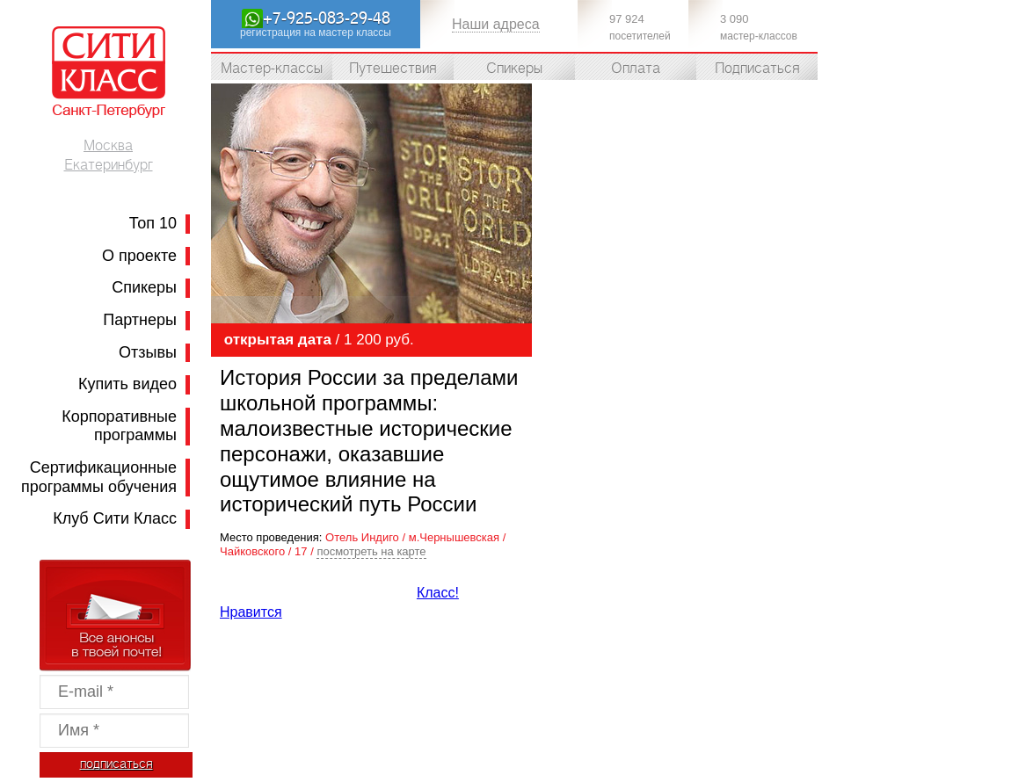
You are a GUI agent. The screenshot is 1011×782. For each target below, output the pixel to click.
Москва (108, 146)
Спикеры (144, 287)
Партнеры (140, 320)
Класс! (438, 592)
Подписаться (757, 68)
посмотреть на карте (370, 551)
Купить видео (127, 384)
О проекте (139, 255)
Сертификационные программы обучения (99, 477)
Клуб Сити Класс (115, 518)
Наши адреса (496, 24)
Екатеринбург (108, 165)
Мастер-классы (272, 68)
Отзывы (148, 352)
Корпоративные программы (119, 426)
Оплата (635, 68)
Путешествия (393, 68)
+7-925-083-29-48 (326, 18)
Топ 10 (153, 223)
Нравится (251, 612)
